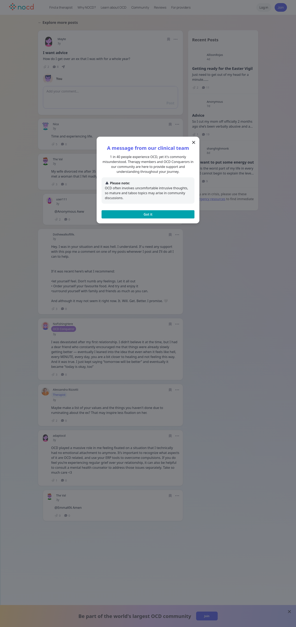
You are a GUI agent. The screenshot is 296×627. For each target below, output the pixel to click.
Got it (147, 214)
